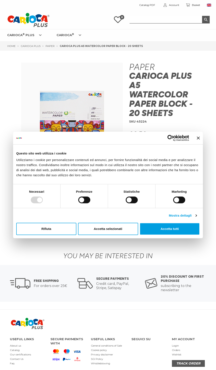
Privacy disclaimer (102, 354)
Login (175, 345)
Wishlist (176, 354)
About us (15, 345)
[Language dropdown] (209, 5)
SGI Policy (97, 358)
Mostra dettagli (180, 215)
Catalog (15, 350)
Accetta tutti (170, 229)
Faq (12, 363)
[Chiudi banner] (198, 138)
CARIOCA (65, 35)
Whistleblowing (100, 363)
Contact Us (16, 358)
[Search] (170, 19)
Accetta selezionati (108, 229)
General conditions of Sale (106, 345)
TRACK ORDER (188, 363)
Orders (176, 350)
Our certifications (20, 354)
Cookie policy (99, 350)
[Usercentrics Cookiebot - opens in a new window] (170, 138)
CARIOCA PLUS (20, 35)
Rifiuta (46, 229)
